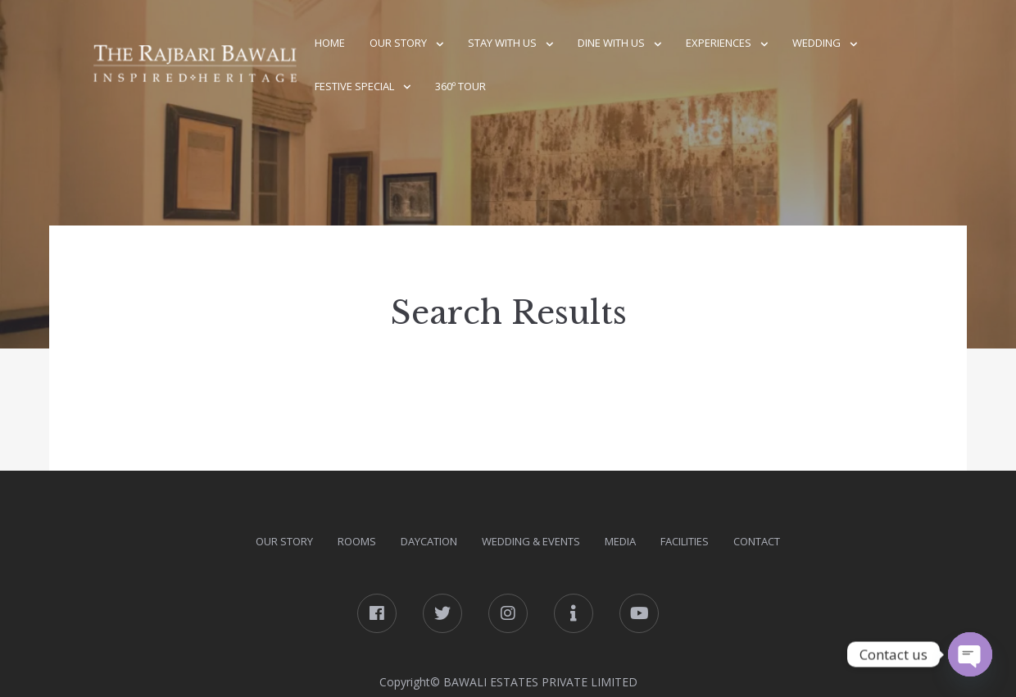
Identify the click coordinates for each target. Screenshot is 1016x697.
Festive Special (354, 86)
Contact (756, 541)
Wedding (816, 42)
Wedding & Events (531, 541)
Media (620, 541)
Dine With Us (611, 42)
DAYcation (429, 541)
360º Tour (460, 86)
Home (330, 42)
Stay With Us (502, 42)
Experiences (718, 42)
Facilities (684, 541)
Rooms (357, 541)
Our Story (398, 42)
